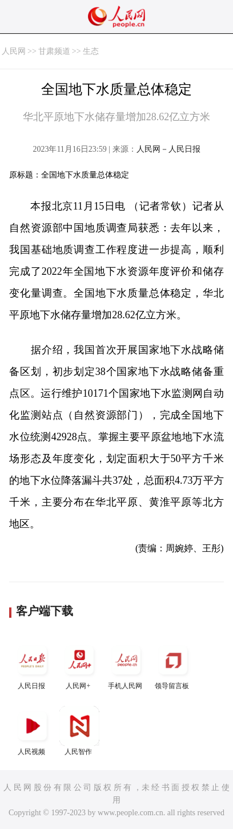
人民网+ (79, 665)
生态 (91, 51)
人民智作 (79, 731)
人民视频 (33, 731)
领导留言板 (173, 665)
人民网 (14, 51)
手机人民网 (126, 665)
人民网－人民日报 (168, 149)
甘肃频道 (54, 51)
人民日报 (33, 665)
